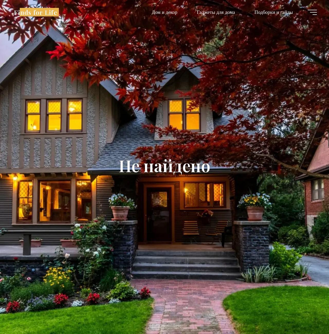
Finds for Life (35, 12)
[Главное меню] (312, 12)
